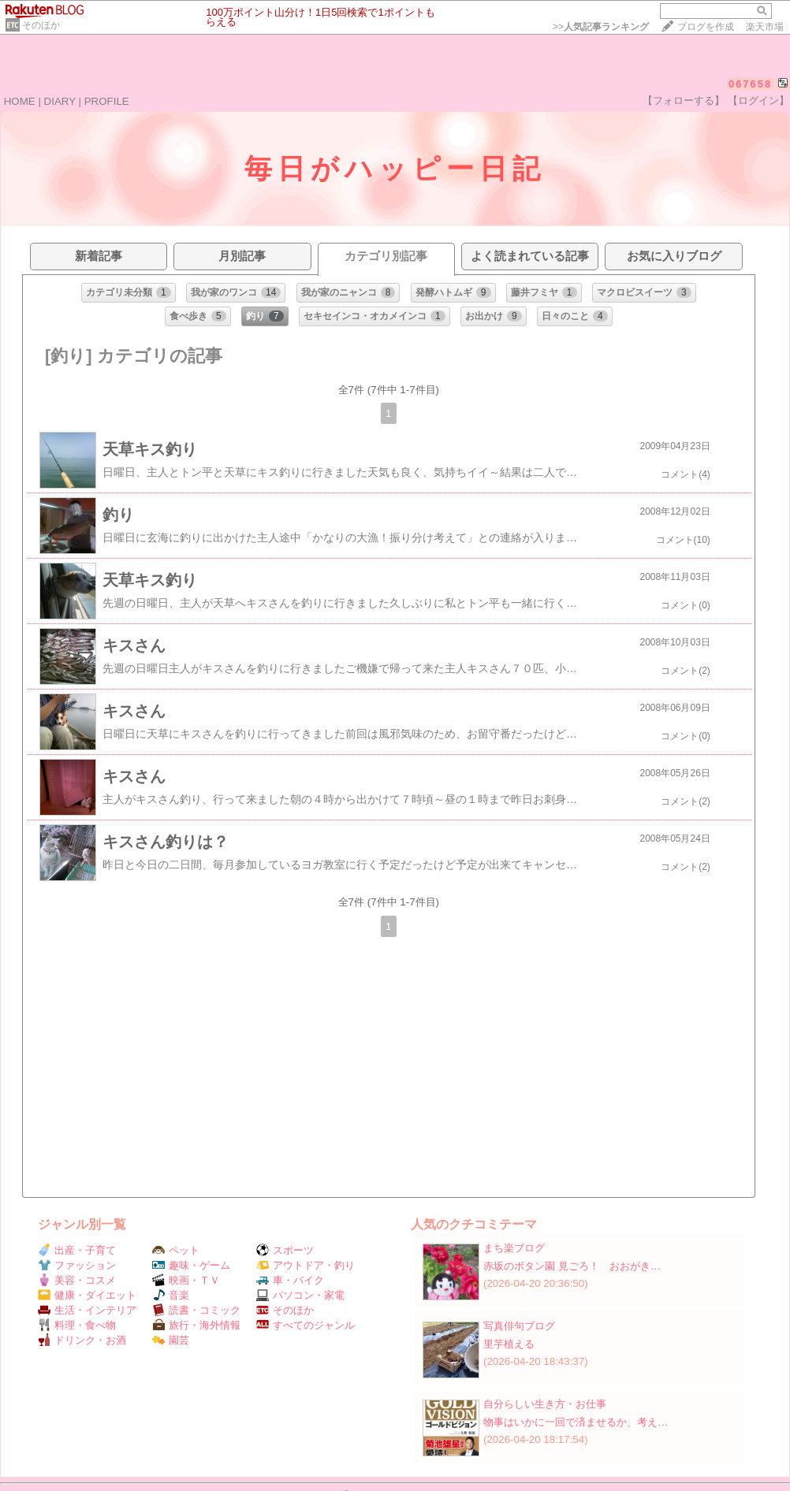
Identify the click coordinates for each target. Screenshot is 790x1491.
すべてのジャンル (305, 1325)
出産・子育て (77, 1250)
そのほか (41, 25)
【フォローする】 (684, 100)
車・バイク (290, 1280)
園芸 (170, 1340)
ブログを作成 (705, 26)
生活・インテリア (87, 1310)
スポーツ (285, 1250)
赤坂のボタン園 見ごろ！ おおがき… (572, 1266)
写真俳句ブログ (519, 1326)
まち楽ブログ (514, 1248)
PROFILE (106, 101)
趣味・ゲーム (191, 1265)
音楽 (170, 1295)
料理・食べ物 (77, 1325)
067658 (750, 84)
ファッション (77, 1265)
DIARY (60, 101)
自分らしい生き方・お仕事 (544, 1404)
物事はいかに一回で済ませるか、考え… (575, 1422)
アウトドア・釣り (305, 1265)
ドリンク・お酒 (82, 1340)
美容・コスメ (77, 1280)
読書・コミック (196, 1310)
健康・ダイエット (87, 1295)
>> (601, 26)
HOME (19, 101)
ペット (175, 1250)
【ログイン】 (758, 100)
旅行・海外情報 (196, 1325)
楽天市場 (765, 26)
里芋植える (509, 1344)
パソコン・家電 (300, 1295)
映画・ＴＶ (186, 1280)
